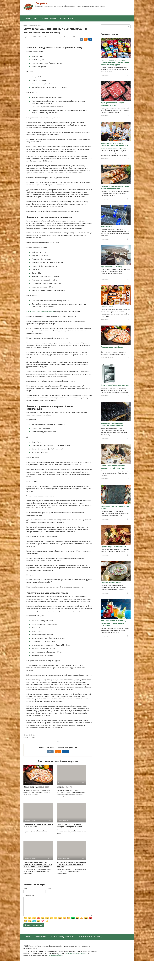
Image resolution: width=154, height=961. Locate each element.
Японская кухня (107, 307)
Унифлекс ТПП (106, 226)
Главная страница (31, 18)
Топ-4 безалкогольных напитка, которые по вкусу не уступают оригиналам (113, 623)
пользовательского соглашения (75, 953)
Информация (105, 75)
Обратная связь (41, 937)
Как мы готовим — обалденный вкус (40, 312)
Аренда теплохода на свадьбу (112, 267)
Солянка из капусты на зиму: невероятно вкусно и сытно (70, 825)
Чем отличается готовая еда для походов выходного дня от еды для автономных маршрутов (115, 62)
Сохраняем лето (64, 787)
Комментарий (28, 895)
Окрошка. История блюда (111, 583)
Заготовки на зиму (66, 18)
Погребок (41, 3)
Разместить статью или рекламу (90, 937)
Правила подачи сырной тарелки (113, 547)
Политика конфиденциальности (62, 937)
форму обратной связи (55, 955)
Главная (28, 937)
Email (49, 888)
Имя (25, 888)
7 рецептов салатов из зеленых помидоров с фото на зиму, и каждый (71, 864)
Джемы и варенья (49, 18)
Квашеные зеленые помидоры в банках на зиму (38, 825)
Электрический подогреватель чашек (115, 385)
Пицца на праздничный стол (36, 787)
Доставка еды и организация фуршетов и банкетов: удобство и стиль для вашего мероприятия (114, 145)
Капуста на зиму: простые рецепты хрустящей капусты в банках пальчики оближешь (37, 864)
